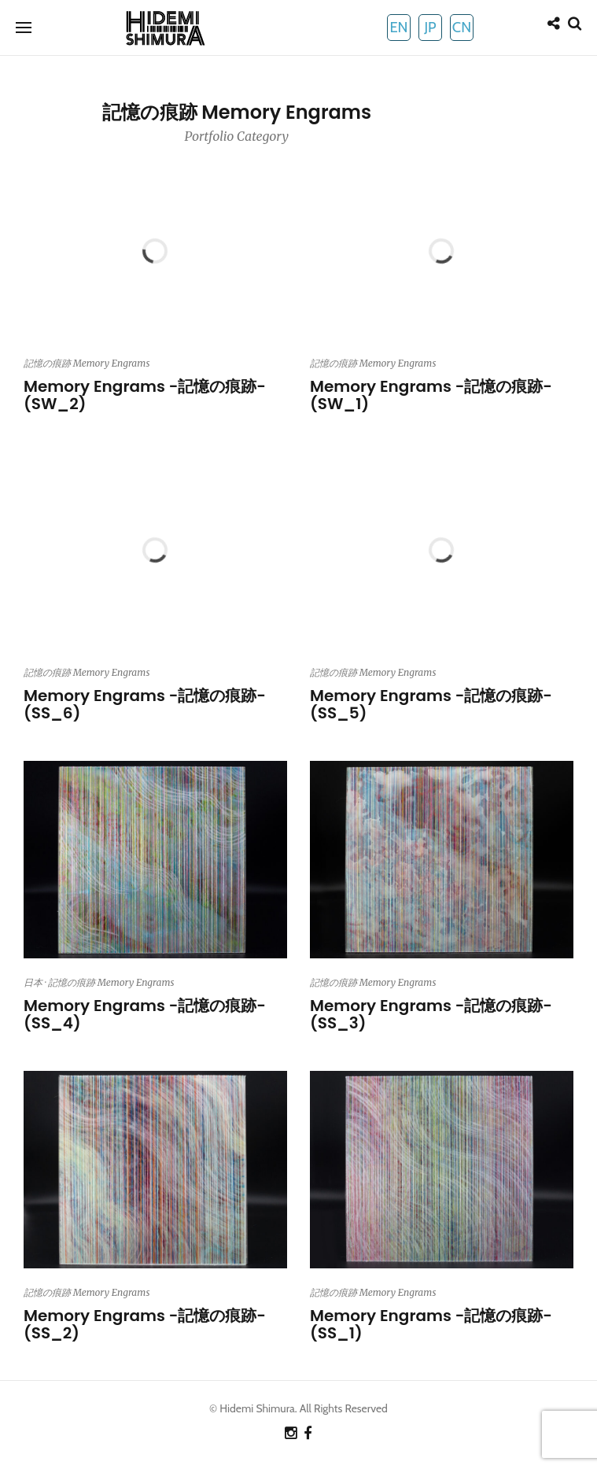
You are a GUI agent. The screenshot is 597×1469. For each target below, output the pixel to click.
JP (430, 27)
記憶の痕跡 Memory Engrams (86, 363)
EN (398, 27)
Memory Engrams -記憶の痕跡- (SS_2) (145, 1324)
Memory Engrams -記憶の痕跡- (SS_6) (145, 704)
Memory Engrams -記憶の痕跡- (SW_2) (145, 395)
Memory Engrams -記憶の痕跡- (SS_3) (431, 1014)
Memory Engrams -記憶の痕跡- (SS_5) (431, 704)
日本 (33, 982)
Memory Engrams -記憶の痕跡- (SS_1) (431, 1324)
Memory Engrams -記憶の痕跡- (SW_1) (431, 395)
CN (461, 27)
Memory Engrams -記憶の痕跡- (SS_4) (145, 1014)
